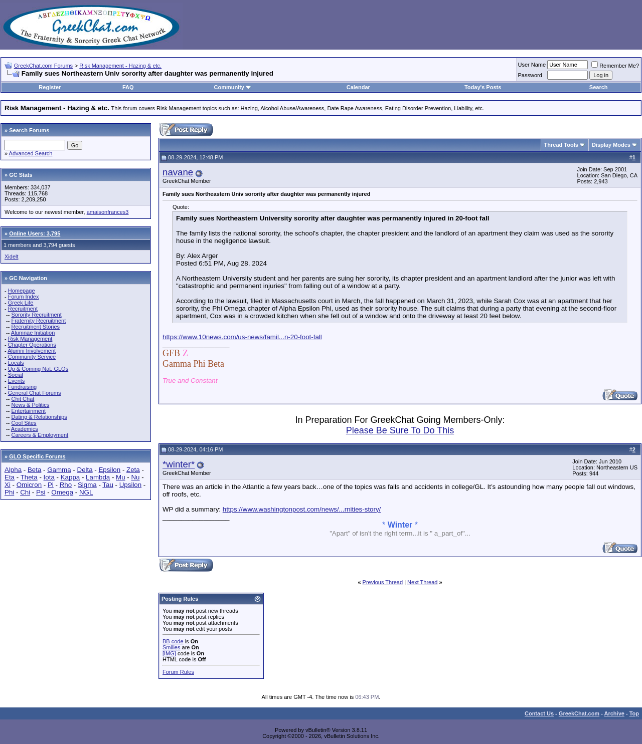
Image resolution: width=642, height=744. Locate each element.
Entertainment (28, 411)
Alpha (13, 469)
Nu (135, 477)
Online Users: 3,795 (34, 233)
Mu (120, 477)
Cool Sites (23, 423)
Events (16, 381)
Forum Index (23, 297)
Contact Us (539, 713)
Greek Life (21, 303)
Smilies (171, 647)
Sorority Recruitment (36, 315)
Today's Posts (482, 87)
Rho (66, 484)
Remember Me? (615, 66)
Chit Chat (22, 399)
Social (15, 375)
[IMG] (169, 653)
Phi (9, 492)
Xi (8, 484)
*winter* (179, 464)
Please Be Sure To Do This (400, 430)
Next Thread (422, 582)
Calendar (358, 87)
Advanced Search (31, 153)
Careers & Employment (39, 435)
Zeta (133, 469)
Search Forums (29, 130)
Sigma (87, 484)
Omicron (29, 484)
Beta (34, 469)
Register (50, 87)
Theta (29, 477)
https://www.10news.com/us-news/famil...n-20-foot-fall (242, 337)
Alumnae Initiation (33, 333)
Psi (41, 492)
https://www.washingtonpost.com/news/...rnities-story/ (302, 509)
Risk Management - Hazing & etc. (120, 66)
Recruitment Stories (35, 327)
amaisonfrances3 (108, 212)
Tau (107, 484)
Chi (25, 492)
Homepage (21, 291)
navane (178, 172)
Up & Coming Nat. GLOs (38, 369)
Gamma (59, 469)
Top (634, 713)
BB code (173, 641)
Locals (16, 363)
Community (232, 87)
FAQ (128, 87)
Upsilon (130, 484)
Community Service (32, 357)
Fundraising (22, 387)
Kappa (70, 477)
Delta (85, 469)
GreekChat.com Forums (43, 66)
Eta (10, 477)
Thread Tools (561, 145)
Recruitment (23, 309)
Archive (614, 713)
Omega (62, 492)
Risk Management (30, 339)
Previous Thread (383, 582)
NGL (86, 492)
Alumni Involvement (32, 351)
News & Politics (30, 405)
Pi (51, 484)
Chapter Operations (32, 345)
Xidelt (12, 257)
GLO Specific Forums (37, 456)
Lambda (98, 477)
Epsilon (109, 469)
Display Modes (611, 145)
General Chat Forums (34, 393)
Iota (49, 477)
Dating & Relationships (39, 417)
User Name (532, 65)
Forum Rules (178, 672)
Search (598, 87)
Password (530, 75)
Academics (24, 429)
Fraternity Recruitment (38, 321)
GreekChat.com (579, 713)
